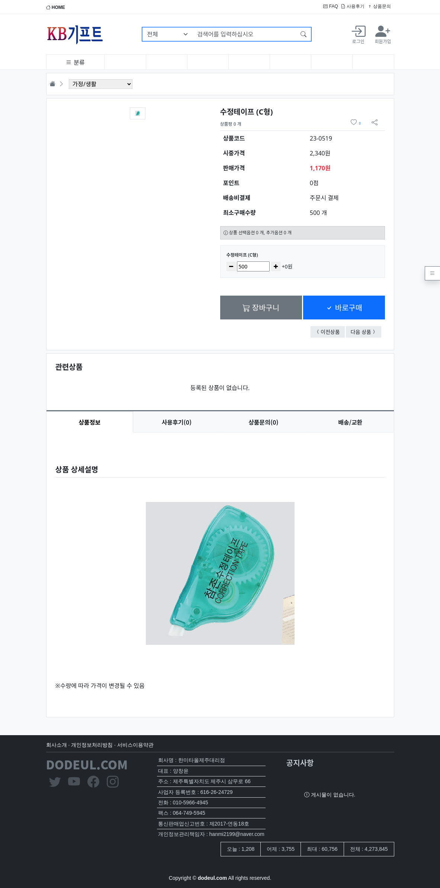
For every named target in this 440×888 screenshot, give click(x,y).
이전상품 (333, 331)
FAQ (330, 6)
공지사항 (300, 762)
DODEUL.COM (87, 764)
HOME (55, 7)
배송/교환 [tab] (350, 422)
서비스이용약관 (135, 745)
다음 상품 (366, 331)
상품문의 (379, 6)
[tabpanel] (220, 568)
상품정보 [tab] (89, 422)
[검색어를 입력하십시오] (244, 34)
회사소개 (56, 745)
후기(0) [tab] (177, 422)
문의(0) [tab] (263, 422)
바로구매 (343, 307)
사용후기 (352, 6)
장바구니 (261, 307)
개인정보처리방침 (92, 745)
